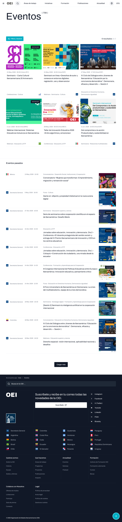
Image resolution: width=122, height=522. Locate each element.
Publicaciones (83, 3)
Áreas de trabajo (30, 3)
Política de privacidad (42, 490)
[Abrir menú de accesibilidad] (116, 516)
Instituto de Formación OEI (99, 462)
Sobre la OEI (10, 462)
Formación (65, 3)
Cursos (92, 470)
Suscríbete (61, 405)
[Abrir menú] (3, 3)
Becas (92, 474)
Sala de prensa (11, 502)
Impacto (38, 478)
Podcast (65, 470)
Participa (9, 498)
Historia (8, 466)
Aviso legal (39, 494)
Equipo (8, 470)
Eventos (65, 462)
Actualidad (101, 3)
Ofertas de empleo (12, 490)
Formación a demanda (97, 466)
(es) (118, 3)
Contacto (9, 506)
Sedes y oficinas (11, 474)
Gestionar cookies (41, 502)
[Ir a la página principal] (10, 3)
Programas (39, 466)
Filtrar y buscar (15, 39)
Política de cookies (41, 498)
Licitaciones (10, 494)
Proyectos (38, 470)
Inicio (19, 378)
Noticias (65, 466)
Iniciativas (48, 3)
